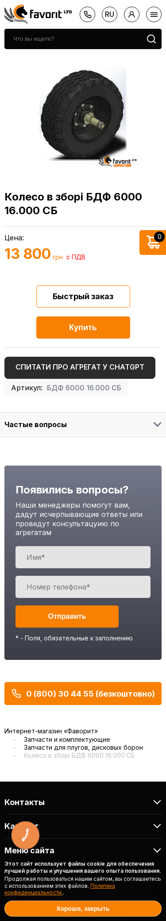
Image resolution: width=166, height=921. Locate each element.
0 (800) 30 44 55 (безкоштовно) (83, 693)
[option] (83, 114)
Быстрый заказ (83, 296)
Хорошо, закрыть (82, 908)
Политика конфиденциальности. (59, 889)
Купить (83, 327)
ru (109, 14)
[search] (72, 39)
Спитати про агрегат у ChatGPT (79, 366)
